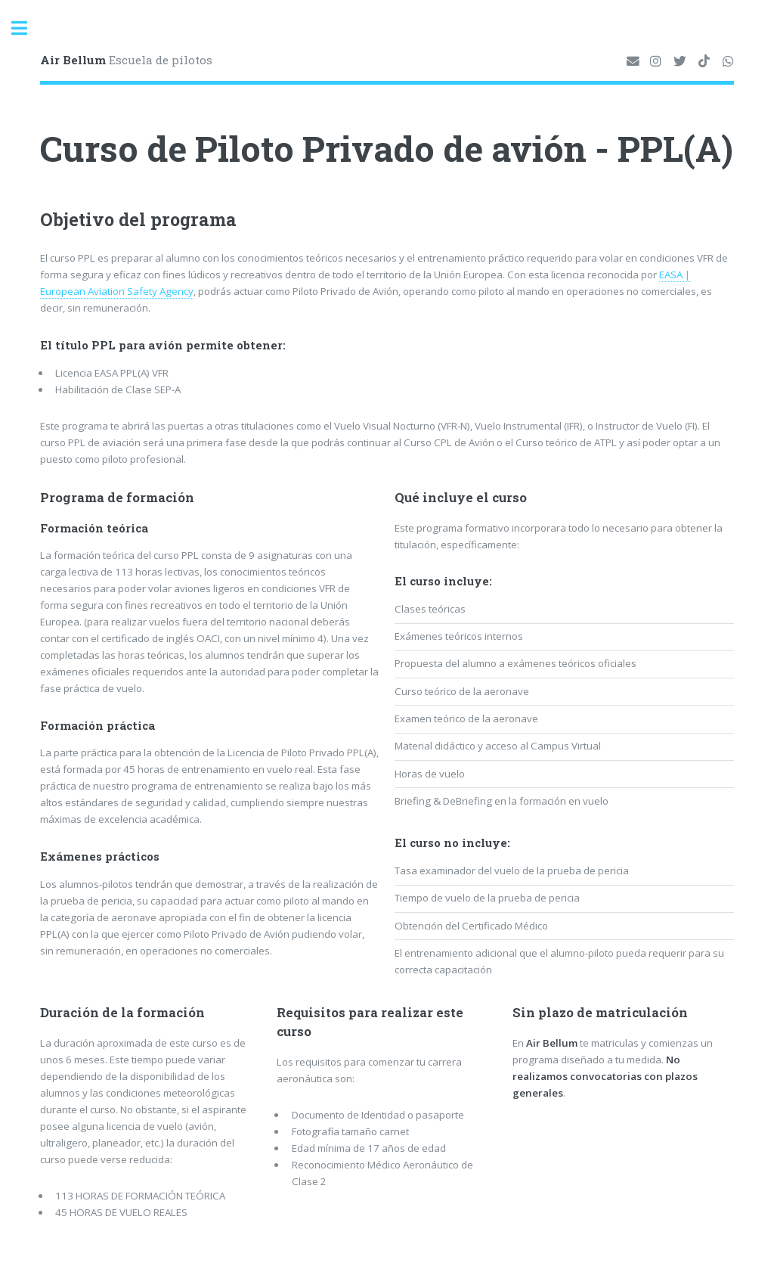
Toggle (27, 28)
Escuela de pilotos (126, 59)
